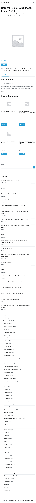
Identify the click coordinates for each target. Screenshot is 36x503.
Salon (20, 13)
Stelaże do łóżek (7, 478)
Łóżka (5, 453)
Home (2, 13)
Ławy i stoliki (7, 415)
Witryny (6, 447)
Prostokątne (8, 346)
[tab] (5, 75)
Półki (5, 424)
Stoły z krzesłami (8, 349)
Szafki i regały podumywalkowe (11, 369)
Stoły (5, 335)
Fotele (5, 386)
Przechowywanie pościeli (10, 475)
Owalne (7, 343)
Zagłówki (6, 490)
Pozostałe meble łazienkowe (10, 366)
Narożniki (25, 13)
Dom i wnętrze (9, 13)
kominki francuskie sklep (9, 70)
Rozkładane (7, 398)
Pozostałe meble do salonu (10, 427)
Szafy (5, 484)
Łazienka (5, 361)
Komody (6, 407)
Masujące (7, 392)
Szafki (5, 441)
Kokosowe (7, 458)
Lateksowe (7, 461)
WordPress (30, 500)
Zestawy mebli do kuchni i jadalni (11, 358)
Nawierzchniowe (9, 464)
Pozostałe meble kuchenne (10, 332)
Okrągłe (7, 340)
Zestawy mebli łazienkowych (10, 381)
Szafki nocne (7, 481)
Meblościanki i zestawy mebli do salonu (13, 418)
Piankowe (7, 467)
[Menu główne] (33, 2)
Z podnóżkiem (8, 404)
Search (2, 164)
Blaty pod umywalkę (8, 363)
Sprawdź (4, 64)
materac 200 (18, 70)
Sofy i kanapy (7, 438)
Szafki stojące (7, 372)
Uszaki (6, 401)
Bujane (6, 389)
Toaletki (6, 487)
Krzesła (6, 329)
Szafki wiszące (7, 375)
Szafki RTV (6, 444)
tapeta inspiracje (25, 70)
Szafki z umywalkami (9, 378)
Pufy (6, 432)
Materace (6, 455)
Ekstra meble (5, 2)
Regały (5, 435)
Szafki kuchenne (8, 352)
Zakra (24, 500)
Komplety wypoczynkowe (10, 409)
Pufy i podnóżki (7, 430)
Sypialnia (5, 450)
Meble (15, 13)
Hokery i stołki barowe (9, 326)
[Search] (34, 167)
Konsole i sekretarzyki (9, 412)
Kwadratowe (8, 338)
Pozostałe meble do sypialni (10, 473)
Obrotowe (7, 395)
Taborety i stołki (7, 355)
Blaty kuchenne (7, 323)
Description (5, 75)
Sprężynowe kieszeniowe (11, 470)
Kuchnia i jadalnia (7, 320)
